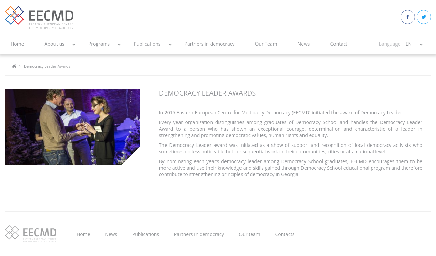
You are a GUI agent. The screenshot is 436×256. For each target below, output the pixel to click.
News (304, 43)
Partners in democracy (210, 43)
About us (54, 43)
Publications (147, 43)
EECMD (39, 17)
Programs (99, 43)
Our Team (266, 43)
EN (409, 43)
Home (17, 43)
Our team (249, 234)
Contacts (284, 234)
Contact (338, 43)
